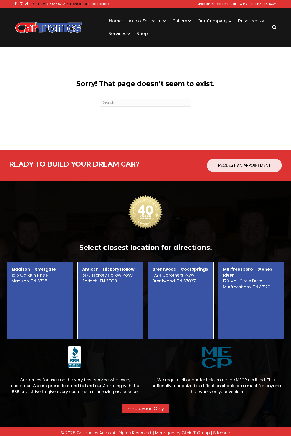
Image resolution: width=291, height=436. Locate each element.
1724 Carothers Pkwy (180, 272)
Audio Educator (145, 20)
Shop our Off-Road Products (217, 4)
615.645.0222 (56, 4)
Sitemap (221, 433)
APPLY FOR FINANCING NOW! (258, 4)
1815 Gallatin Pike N (34, 272)
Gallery (179, 20)
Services (117, 33)
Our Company (213, 20)
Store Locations (98, 4)
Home (115, 20)
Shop (142, 33)
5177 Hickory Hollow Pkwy (108, 272)
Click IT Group (196, 433)
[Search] (272, 27)
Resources (249, 20)
